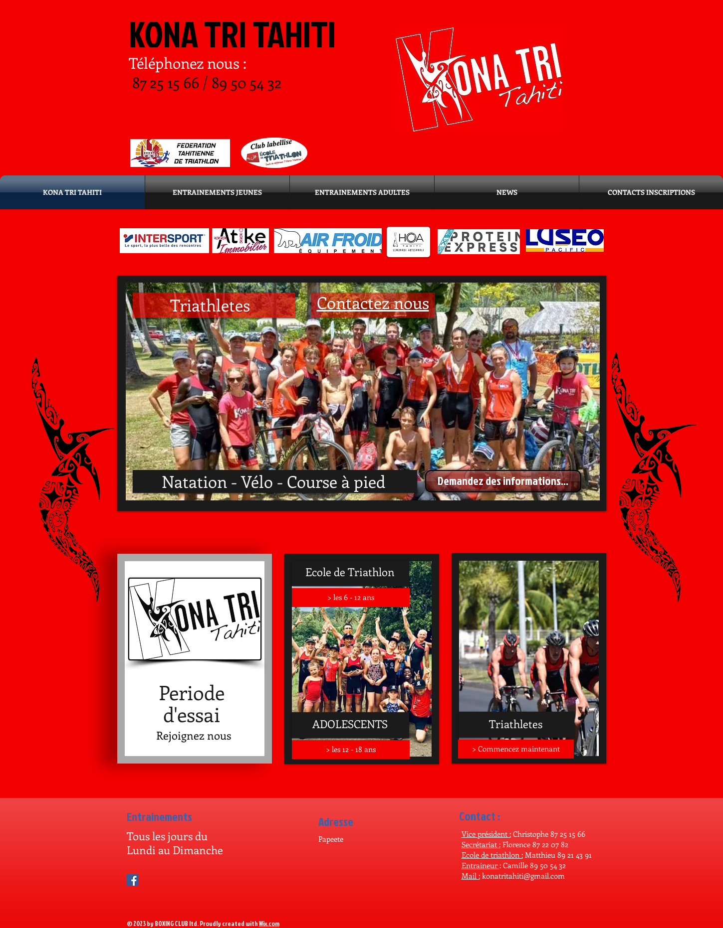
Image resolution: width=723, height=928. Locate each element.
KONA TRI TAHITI (232, 33)
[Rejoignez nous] (194, 735)
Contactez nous (373, 302)
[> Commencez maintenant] (516, 749)
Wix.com (269, 923)
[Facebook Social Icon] (132, 880)
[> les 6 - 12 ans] (351, 597)
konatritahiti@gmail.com (523, 876)
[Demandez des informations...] (503, 481)
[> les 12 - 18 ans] (351, 749)
